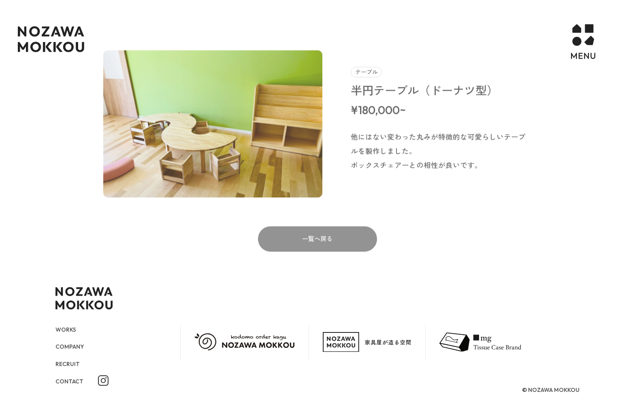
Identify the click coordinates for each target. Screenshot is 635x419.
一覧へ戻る (317, 255)
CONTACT (70, 382)
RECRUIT (68, 364)
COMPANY (71, 347)
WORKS (67, 329)
